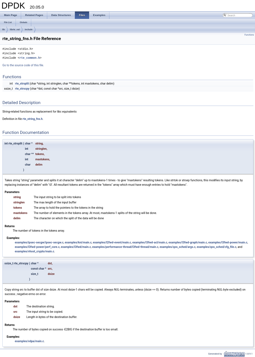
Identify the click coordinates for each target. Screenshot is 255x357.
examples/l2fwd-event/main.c (112, 242)
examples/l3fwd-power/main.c (227, 242)
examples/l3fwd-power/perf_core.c (37, 246)
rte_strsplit (22, 83)
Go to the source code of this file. (23, 65)
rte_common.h (29, 58)
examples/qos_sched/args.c (177, 246)
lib (3, 29)
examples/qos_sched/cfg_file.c (216, 246)
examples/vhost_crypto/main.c (34, 251)
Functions (249, 35)
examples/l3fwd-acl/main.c (149, 242)
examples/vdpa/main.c (29, 341)
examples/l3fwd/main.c (76, 246)
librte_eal (15, 29)
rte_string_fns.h (32, 118)
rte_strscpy (22, 88)
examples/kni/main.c (78, 242)
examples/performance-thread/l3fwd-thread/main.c (125, 246)
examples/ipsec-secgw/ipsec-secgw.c (39, 242)
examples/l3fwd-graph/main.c (188, 242)
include (29, 29)
